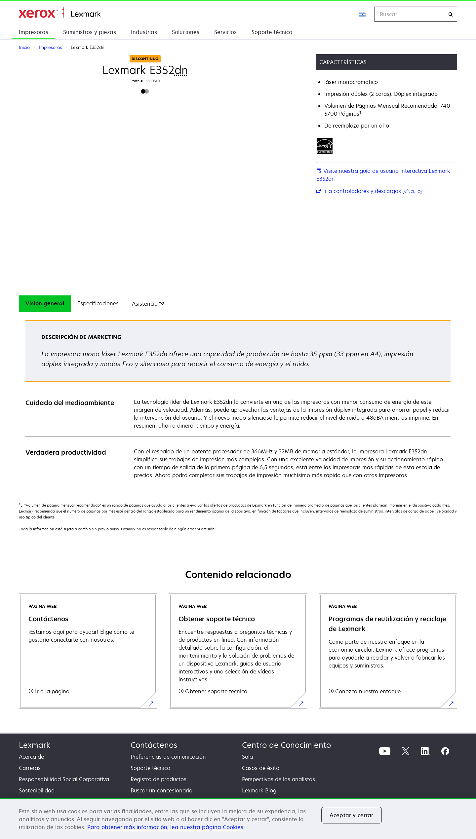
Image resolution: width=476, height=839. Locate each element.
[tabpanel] (238, 402)
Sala (247, 756)
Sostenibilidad (37, 790)
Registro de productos (158, 779)
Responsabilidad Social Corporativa (64, 779)
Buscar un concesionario (161, 790)
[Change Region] (363, 14)
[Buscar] (450, 14)
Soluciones (185, 32)
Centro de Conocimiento (286, 745)
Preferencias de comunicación (168, 756)
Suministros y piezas (89, 32)
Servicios (225, 32)
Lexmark (34, 745)
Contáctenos (154, 745)
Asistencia (148, 303)
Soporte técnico (272, 32)
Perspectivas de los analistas (278, 779)
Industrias (144, 32)
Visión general (44, 303)
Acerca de (31, 756)
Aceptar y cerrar (352, 815)
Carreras (30, 768)
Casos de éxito (260, 768)
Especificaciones (98, 303)
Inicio (59, 12)
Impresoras (33, 32)
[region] (238, 818)
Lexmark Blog (259, 790)
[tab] (45, 303)
